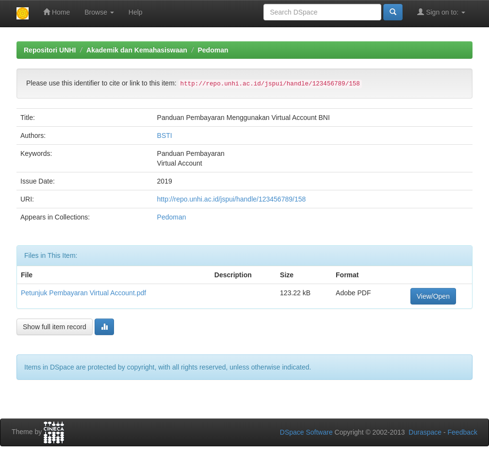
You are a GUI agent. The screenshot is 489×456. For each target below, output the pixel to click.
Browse (99, 12)
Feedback (462, 432)
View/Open (433, 296)
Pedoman (212, 50)
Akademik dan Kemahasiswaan (136, 50)
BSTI (164, 135)
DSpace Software (306, 432)
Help (136, 12)
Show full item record (54, 327)
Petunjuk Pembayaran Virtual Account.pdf (83, 293)
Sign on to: (441, 12)
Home (56, 12)
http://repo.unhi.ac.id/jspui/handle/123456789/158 (231, 199)
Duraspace (424, 432)
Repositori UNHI (50, 50)
